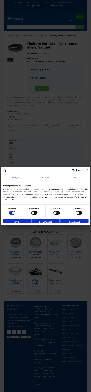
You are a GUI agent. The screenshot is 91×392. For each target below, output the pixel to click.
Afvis (16, 222)
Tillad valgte (45, 222)
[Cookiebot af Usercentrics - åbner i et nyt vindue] (73, 171)
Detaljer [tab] (45, 178)
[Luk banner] (87, 171)
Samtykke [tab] (16, 178)
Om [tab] (75, 178)
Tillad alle (74, 222)
